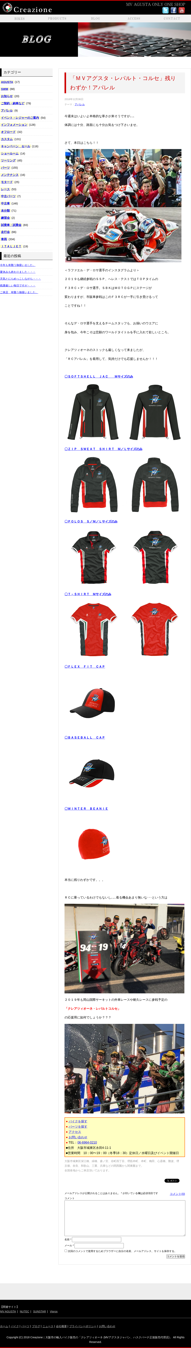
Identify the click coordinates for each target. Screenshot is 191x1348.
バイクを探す (78, 1121)
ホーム (4, 1326)
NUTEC (24, 1311)
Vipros (53, 1311)
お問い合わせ (78, 1137)
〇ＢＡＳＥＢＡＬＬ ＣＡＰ (85, 737)
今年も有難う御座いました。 (17, 265)
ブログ (36, 1326)
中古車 (5, 203)
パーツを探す (78, 1126)
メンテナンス (10, 174)
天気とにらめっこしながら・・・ (20, 278)
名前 (68, 1239)
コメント (70, 1198)
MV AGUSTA (8, 1311)
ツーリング (8, 160)
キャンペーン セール (15, 146)
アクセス (75, 1131)
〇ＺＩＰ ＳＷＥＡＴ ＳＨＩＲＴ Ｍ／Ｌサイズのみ (103, 449)
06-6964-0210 (87, 1142)
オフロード (8, 131)
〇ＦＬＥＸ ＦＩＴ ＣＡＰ (85, 666)
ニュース (47, 1326)
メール (69, 1245)
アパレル (7, 110)
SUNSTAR (39, 1311)
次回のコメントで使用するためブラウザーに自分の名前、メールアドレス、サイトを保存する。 (122, 1251)
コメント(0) (177, 1193)
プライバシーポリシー (82, 1326)
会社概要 (61, 1326)
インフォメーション (14, 124)
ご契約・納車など (12, 103)
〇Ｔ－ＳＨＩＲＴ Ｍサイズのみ (88, 594)
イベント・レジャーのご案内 (20, 117)
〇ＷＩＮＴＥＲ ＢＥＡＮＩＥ (86, 808)
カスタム (7, 139)
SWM (4, 89)
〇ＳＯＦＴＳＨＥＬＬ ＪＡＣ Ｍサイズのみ (99, 376)
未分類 (5, 210)
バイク (15, 1326)
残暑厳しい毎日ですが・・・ (17, 285)
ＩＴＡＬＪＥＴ (11, 246)
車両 (4, 239)
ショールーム (10, 153)
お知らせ (7, 96)
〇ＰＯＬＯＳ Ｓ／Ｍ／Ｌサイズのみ (91, 521)
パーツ (5, 167)
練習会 (5, 217)
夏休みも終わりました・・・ (17, 271)
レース (5, 189)
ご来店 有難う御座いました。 (19, 292)
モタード (7, 182)
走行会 (5, 232)
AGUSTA (7, 82)
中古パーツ (8, 196)
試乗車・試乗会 (11, 225)
